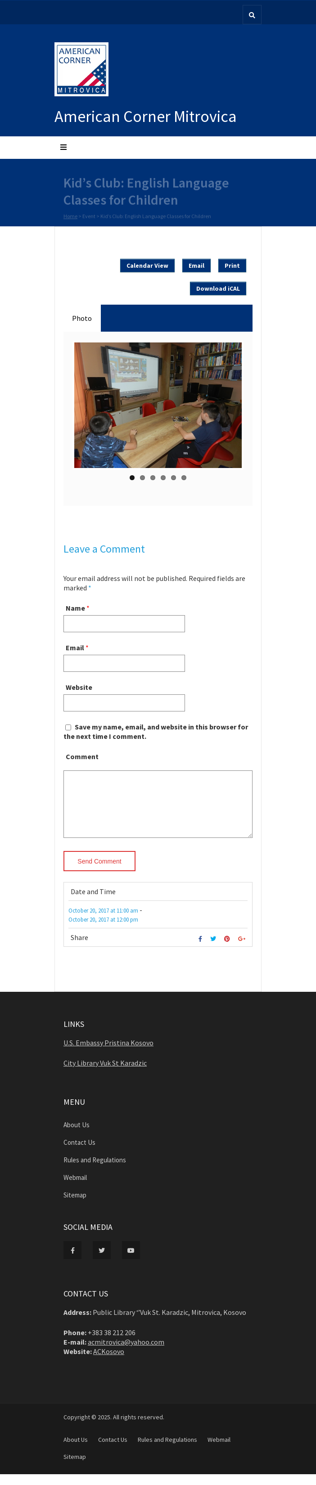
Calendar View (147, 265)
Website (79, 687)
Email (196, 265)
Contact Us (79, 1153)
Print (232, 265)
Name (75, 607)
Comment (82, 756)
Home (70, 216)
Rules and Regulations (94, 1170)
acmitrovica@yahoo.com (126, 1352)
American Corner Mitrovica (145, 116)
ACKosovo (108, 1362)
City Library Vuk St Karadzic (105, 1073)
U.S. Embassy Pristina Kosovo (108, 1053)
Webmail (75, 1188)
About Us (76, 1135)
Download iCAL (218, 288)
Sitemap (74, 1206)
